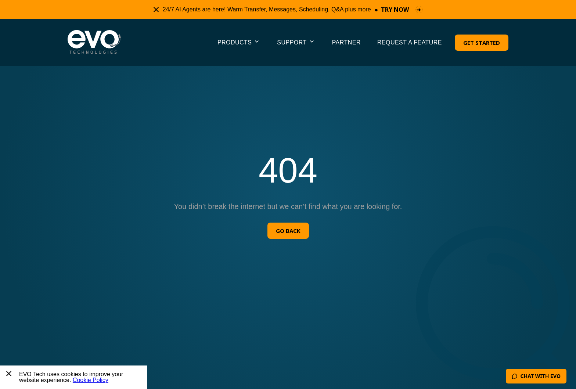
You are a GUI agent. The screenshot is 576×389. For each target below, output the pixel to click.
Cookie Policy (90, 380)
